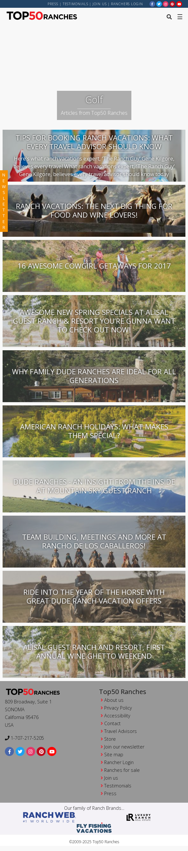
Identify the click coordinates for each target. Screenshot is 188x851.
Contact (112, 723)
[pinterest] (172, 4)
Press (53, 4)
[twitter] (159, 4)
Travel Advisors (120, 731)
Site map (113, 754)
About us (114, 700)
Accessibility (117, 716)
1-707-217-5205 (24, 738)
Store (110, 739)
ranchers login (127, 4)
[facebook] (152, 4)
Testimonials (75, 4)
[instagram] (166, 4)
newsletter (4, 201)
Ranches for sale (122, 770)
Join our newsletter (124, 747)
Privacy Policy (118, 708)
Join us (99, 4)
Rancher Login (119, 762)
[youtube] (179, 4)
